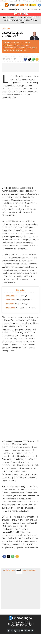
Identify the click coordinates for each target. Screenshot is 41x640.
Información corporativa (20, 622)
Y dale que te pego (16, 304)
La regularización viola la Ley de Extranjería (19, 1)
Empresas (3, 9)
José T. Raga (6, 28)
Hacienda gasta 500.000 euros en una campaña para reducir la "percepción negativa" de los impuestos (20, 20)
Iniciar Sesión (39, 5)
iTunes (32, 630)
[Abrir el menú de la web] (2, 5)
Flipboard (25, 630)
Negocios (34, 9)
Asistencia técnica (16, 626)
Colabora (32, 5)
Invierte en (11, 9)
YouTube (18, 630)
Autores (28, 626)
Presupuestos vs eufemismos (21, 308)
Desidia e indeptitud (17, 296)
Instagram (15, 630)
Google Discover (22, 630)
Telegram (28, 630)
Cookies (29, 624)
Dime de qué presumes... (19, 300)
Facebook (8, 630)
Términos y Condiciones (16, 624)
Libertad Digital (20, 618)
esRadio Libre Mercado (23, 9)
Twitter (12, 630)
